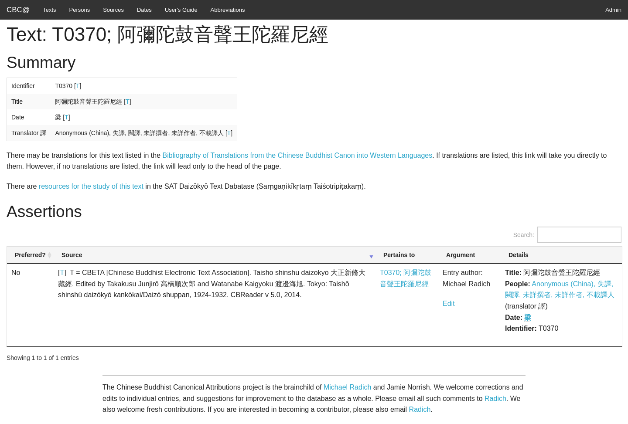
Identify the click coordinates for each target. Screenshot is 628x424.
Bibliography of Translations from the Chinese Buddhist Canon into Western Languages (298, 155)
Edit (449, 303)
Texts (49, 10)
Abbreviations (228, 10)
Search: (567, 235)
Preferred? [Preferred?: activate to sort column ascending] (30, 254)
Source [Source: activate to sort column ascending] (71, 254)
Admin (613, 10)
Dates (144, 10)
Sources (113, 10)
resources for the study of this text (91, 186)
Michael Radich (347, 387)
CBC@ (18, 10)
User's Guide (181, 10)
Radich (495, 398)
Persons (79, 10)
